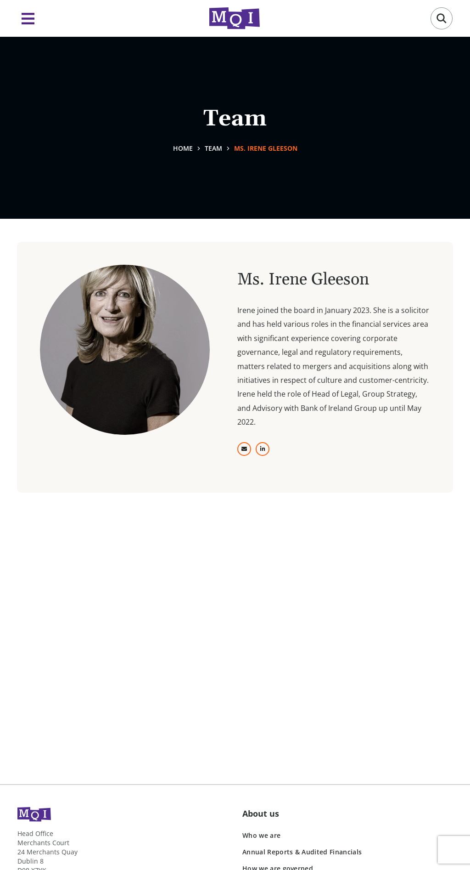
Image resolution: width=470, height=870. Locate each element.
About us (260, 813)
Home (183, 148)
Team (213, 148)
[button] (441, 18)
